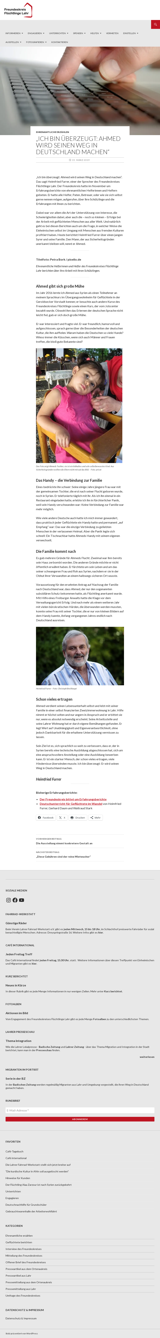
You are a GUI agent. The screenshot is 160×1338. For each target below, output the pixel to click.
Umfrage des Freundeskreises (23, 1295)
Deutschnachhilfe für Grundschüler (26, 1204)
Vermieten (112, 33)
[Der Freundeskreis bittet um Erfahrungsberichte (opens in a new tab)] (73, 799)
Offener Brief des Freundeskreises (26, 1262)
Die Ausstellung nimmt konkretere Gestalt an (80, 841)
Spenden (78, 33)
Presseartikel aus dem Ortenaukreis (26, 1268)
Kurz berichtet (113, 991)
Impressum (30, 1318)
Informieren (13, 33)
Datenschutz (13, 1318)
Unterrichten (57, 33)
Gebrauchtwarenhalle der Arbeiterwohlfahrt (31, 1211)
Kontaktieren (59, 42)
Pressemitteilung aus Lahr (21, 1288)
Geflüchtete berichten (19, 1242)
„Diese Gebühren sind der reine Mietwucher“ (80, 854)
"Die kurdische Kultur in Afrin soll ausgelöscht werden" (37, 1171)
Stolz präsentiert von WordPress (22, 1333)
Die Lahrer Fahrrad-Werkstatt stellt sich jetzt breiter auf (38, 1164)
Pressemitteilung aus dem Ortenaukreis (29, 1282)
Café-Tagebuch (14, 1151)
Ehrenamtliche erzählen (52, 132)
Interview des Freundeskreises (24, 1248)
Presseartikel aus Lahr (18, 1275)
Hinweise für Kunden (18, 1178)
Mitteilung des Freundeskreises (24, 1255)
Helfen (94, 33)
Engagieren (35, 33)
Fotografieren (35, 42)
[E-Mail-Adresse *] (80, 1110)
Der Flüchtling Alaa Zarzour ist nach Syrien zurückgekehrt (39, 1184)
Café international (16, 1158)
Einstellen (129, 33)
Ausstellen (12, 42)
